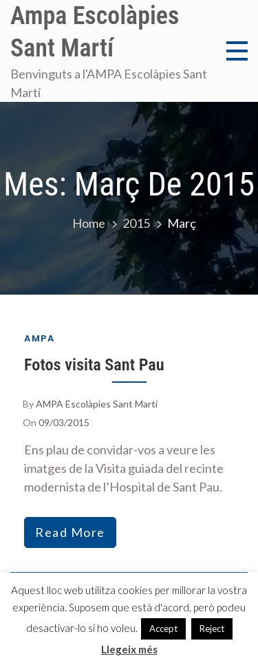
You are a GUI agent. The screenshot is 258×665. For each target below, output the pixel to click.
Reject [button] (212, 628)
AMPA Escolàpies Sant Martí (97, 404)
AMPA (39, 338)
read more (70, 532)
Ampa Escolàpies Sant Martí (94, 32)
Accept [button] (163, 628)
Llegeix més (129, 649)
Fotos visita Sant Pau (94, 364)
